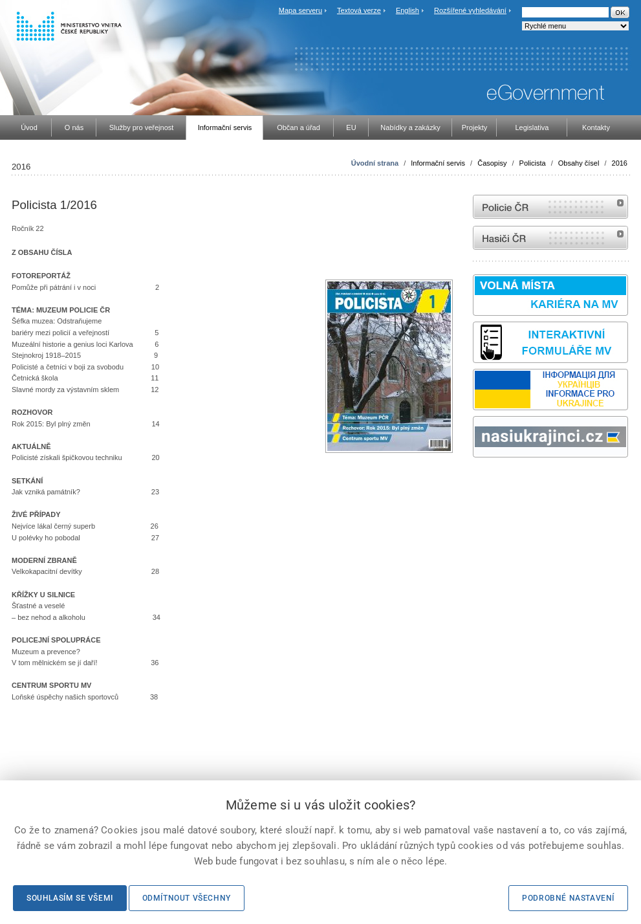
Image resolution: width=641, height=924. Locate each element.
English (407, 10)
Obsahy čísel (579, 163)
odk (479, 481)
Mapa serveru (300, 10)
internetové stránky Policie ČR (550, 207)
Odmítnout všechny (186, 898)
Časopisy (491, 163)
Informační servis (438, 163)
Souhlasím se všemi (70, 898)
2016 (619, 163)
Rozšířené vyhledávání (470, 10)
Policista (532, 163)
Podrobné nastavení (568, 898)
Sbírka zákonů (475, 481)
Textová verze (359, 10)
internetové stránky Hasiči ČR (550, 238)
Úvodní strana (374, 163)
